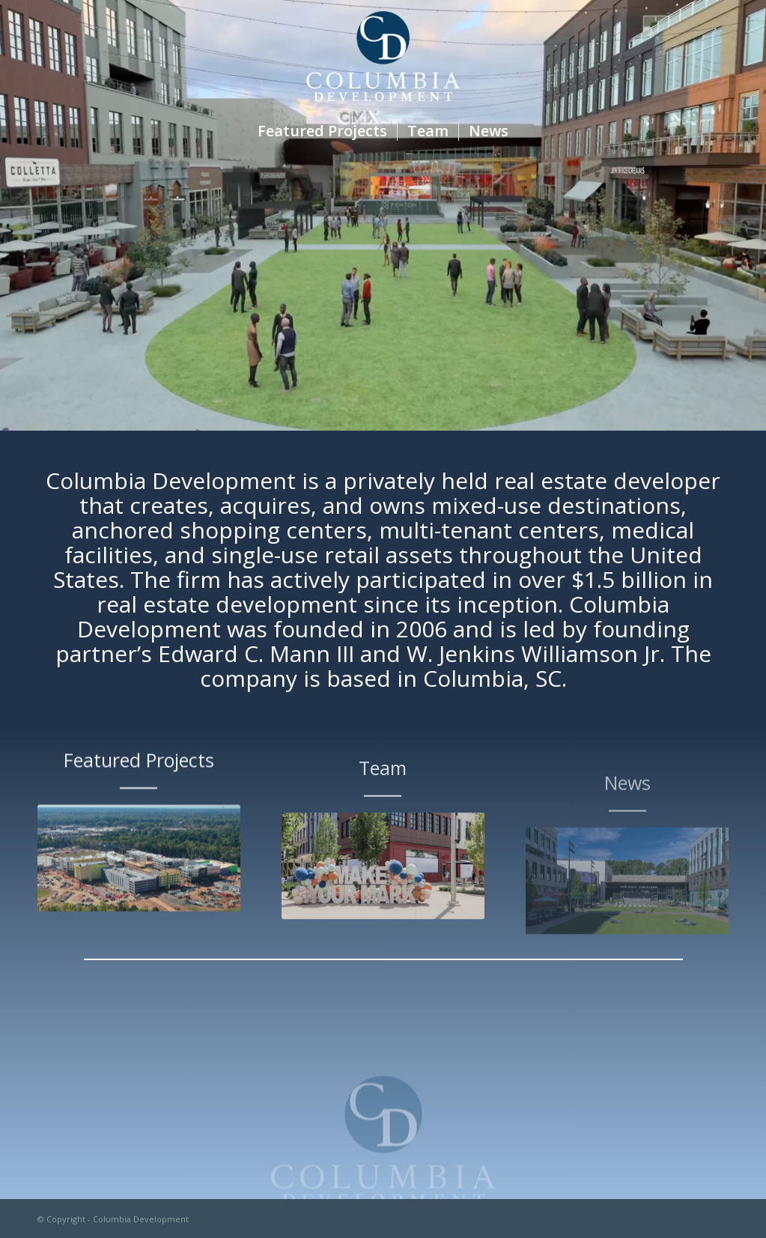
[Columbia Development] (383, 56)
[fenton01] (383, 894)
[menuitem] (322, 131)
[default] (138, 872)
